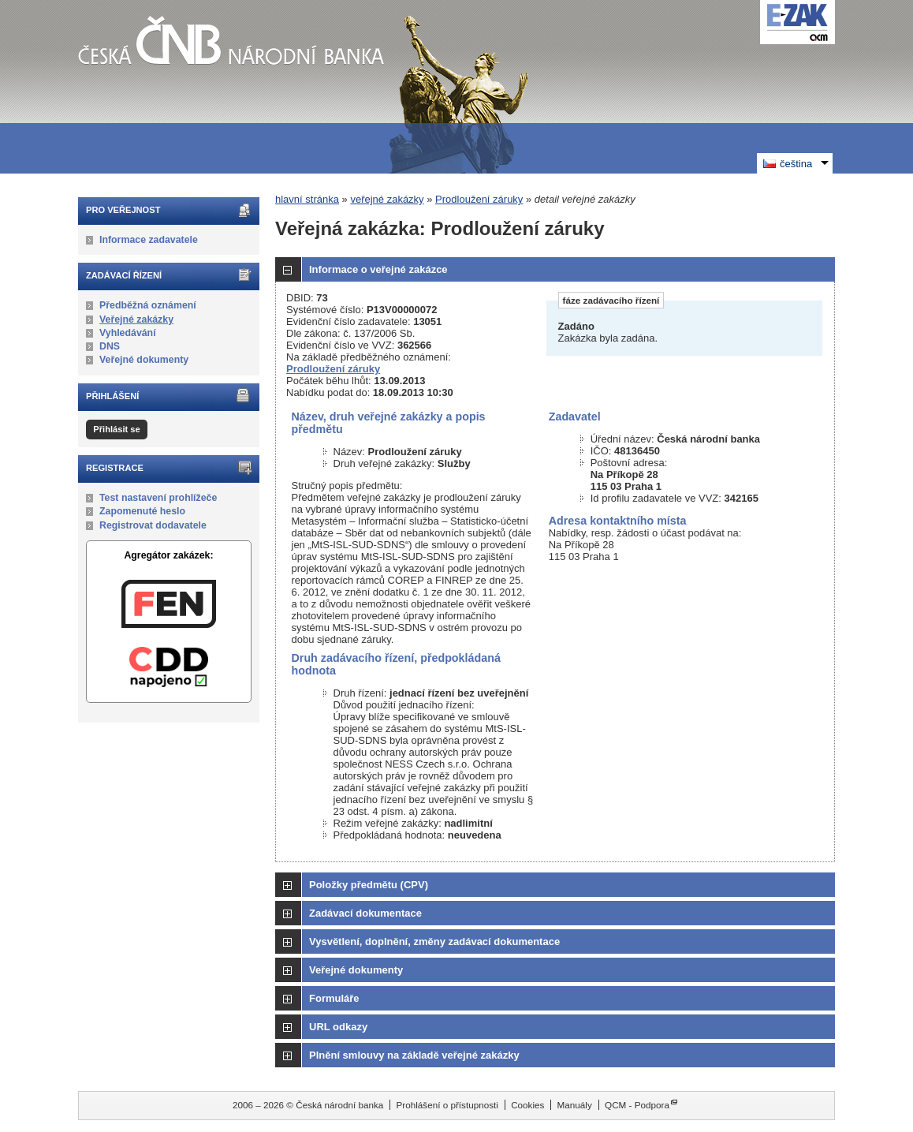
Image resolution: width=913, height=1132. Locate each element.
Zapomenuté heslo (142, 511)
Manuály (574, 1105)
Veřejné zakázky (136, 319)
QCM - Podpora (637, 1105)
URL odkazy (338, 1027)
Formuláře (334, 998)
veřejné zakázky (386, 199)
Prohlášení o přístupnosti (447, 1105)
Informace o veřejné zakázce (378, 269)
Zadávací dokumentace (365, 913)
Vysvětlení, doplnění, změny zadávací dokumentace (434, 941)
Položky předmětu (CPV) (368, 885)
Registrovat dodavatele (153, 525)
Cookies (527, 1105)
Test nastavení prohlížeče (158, 497)
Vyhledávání (127, 332)
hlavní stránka (307, 199)
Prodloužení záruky (479, 199)
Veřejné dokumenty (143, 359)
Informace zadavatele (148, 239)
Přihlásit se (116, 429)
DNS (109, 346)
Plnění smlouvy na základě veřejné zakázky (414, 1055)
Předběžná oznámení (147, 305)
